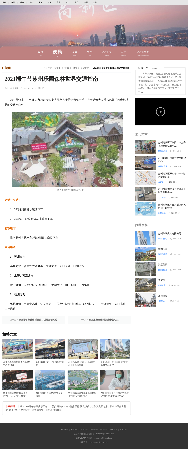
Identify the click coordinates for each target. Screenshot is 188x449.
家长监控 (123, 429)
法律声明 (103, 429)
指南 (22, 2)
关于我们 (74, 429)
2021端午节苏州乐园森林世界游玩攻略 (37, 320)
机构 (49, 2)
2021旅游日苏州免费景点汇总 (103, 320)
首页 (4, 2)
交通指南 (85, 68)
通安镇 (161, 280)
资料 (31, 2)
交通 (58, 2)
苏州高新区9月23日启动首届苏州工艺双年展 (81, 363)
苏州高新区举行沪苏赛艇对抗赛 (50, 363)
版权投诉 (113, 429)
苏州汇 (57, 68)
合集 (95, 2)
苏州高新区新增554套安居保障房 (49, 394)
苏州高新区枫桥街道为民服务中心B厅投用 (17, 363)
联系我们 (84, 429)
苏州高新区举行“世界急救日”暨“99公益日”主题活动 (15, 394)
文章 (67, 68)
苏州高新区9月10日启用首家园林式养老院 (114, 363)
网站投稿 (64, 429)
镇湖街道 (162, 249)
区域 (40, 2)
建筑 (68, 2)
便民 (13, 2)
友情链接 (94, 429)
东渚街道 (162, 295)
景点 (77, 2)
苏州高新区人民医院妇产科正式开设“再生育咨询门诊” (115, 394)
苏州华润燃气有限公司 (169, 233)
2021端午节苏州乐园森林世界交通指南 (111, 68)
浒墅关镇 (162, 264)
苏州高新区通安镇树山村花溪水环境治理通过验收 (82, 394)
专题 (86, 2)
